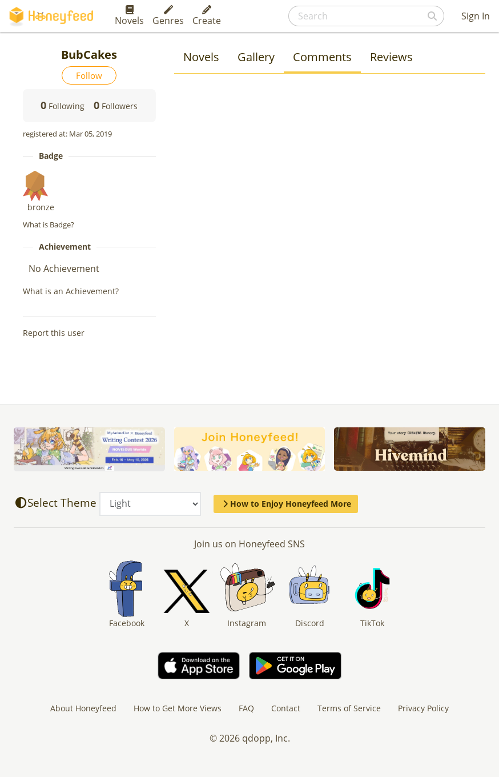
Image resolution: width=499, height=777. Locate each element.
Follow (89, 75)
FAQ (246, 708)
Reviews (391, 57)
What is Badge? (48, 224)
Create (206, 16)
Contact (285, 708)
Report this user (53, 332)
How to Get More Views (178, 708)
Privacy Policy (423, 708)
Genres (168, 16)
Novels (129, 16)
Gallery (256, 57)
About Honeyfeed (83, 708)
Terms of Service (349, 708)
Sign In (475, 16)
